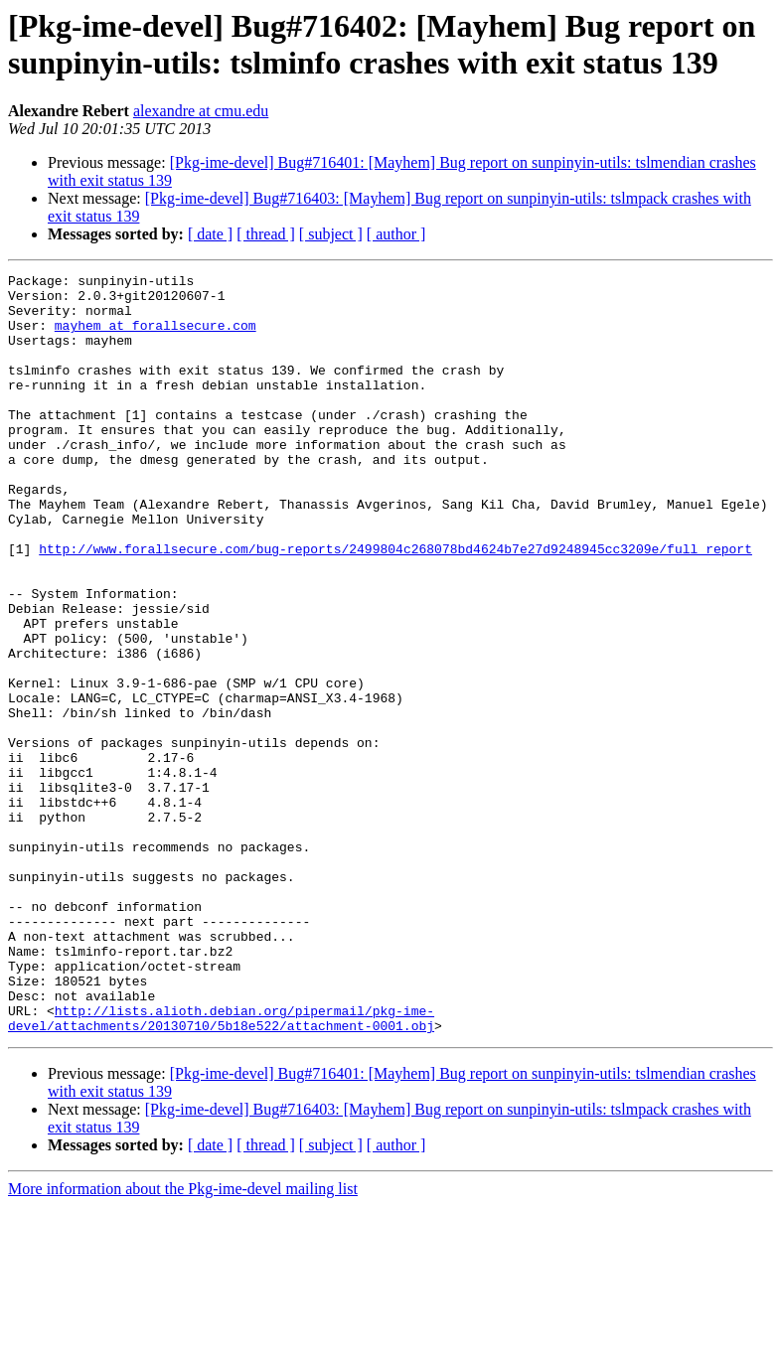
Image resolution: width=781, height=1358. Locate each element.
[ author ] (396, 234)
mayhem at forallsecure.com (155, 337)
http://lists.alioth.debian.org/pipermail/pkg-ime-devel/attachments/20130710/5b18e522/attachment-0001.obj (221, 1168)
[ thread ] (265, 234)
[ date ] (210, 234)
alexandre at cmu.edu (200, 110)
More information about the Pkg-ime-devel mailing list (183, 1340)
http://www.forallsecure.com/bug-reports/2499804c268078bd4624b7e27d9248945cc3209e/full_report (395, 605)
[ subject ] (331, 234)
